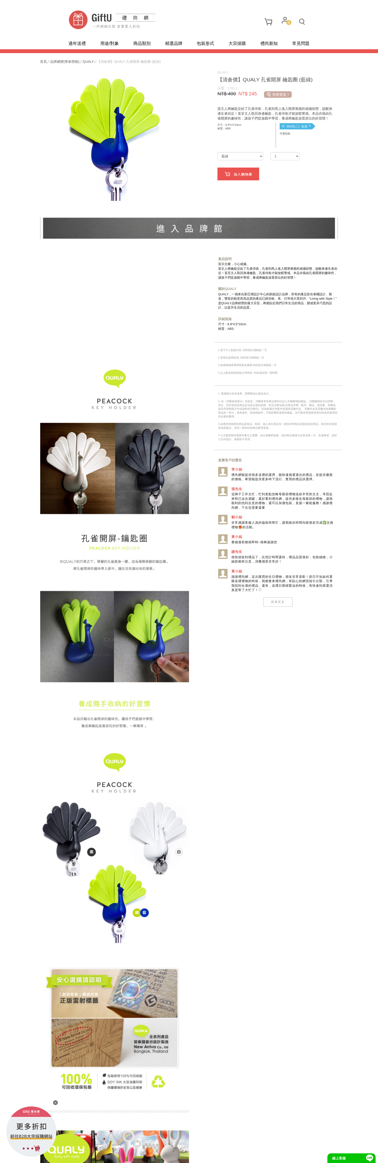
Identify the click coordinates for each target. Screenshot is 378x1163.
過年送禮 (77, 43)
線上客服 (339, 1158)
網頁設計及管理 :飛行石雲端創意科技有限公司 (229, 1155)
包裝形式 (205, 43)
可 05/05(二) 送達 (279, 137)
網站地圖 (77, 1156)
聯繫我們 (141, 1156)
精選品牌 (173, 43)
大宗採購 (237, 43)
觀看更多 (261, 612)
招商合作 (162, 1156)
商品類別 (142, 43)
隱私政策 (98, 1156)
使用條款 (120, 1156)
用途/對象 (109, 43)
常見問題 (301, 43)
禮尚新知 (269, 43)
